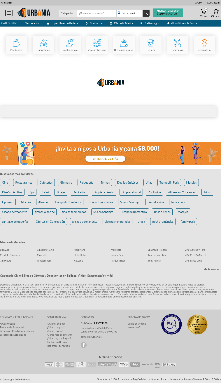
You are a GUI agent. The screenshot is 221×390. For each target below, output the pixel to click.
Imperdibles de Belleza (62, 23)
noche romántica (162, 221)
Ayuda (198, 3)
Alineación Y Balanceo (182, 192)
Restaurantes (23, 182)
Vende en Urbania (137, 323)
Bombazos (94, 23)
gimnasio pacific (44, 211)
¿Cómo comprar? (55, 327)
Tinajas (60, 192)
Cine (5, 182)
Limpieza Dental (104, 192)
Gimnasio (66, 182)
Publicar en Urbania (57, 342)
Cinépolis (42, 255)
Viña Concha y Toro (195, 249)
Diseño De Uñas (12, 192)
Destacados (32, 23)
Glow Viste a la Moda (182, 23)
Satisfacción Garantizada (13, 334)
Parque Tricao (118, 260)
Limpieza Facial (131, 192)
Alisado (43, 202)
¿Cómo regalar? (55, 331)
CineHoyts (5, 260)
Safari (45, 192)
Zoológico (154, 192)
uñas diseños (156, 202)
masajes (183, 211)
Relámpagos (150, 23)
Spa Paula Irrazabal (158, 249)
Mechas (26, 202)
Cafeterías (46, 182)
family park (178, 202)
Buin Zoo (4, 249)
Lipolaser (8, 202)
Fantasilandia (44, 260)
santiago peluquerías (15, 221)
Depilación (79, 192)
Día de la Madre (121, 23)
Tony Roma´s (155, 260)
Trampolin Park (169, 182)
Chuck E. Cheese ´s (10, 255)
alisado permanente (14, 211)
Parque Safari (118, 255)
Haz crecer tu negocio (58, 345)
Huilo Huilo (79, 255)
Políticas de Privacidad (12, 327)
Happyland (79, 249)
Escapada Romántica (68, 202)
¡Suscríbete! (213, 3)
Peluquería (86, 182)
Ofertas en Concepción (50, 221)
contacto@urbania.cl (91, 336)
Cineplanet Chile (45, 249)
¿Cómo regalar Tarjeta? (59, 338)
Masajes (191, 182)
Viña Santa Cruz (193, 260)
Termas (105, 182)
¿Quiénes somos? (56, 323)
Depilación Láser (127, 182)
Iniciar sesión (134, 327)
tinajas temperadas (101, 202)
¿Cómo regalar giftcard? (59, 334)
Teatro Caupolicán (157, 255)
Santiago (8, 2)
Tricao (207, 192)
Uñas (148, 182)
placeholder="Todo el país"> (132, 13)
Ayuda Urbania (7, 323)
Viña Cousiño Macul (195, 255)
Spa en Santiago (130, 202)
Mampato (116, 249)
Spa (32, 192)
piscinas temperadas (117, 221)
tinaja (141, 221)
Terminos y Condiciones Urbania (17, 331)
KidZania (78, 260)
